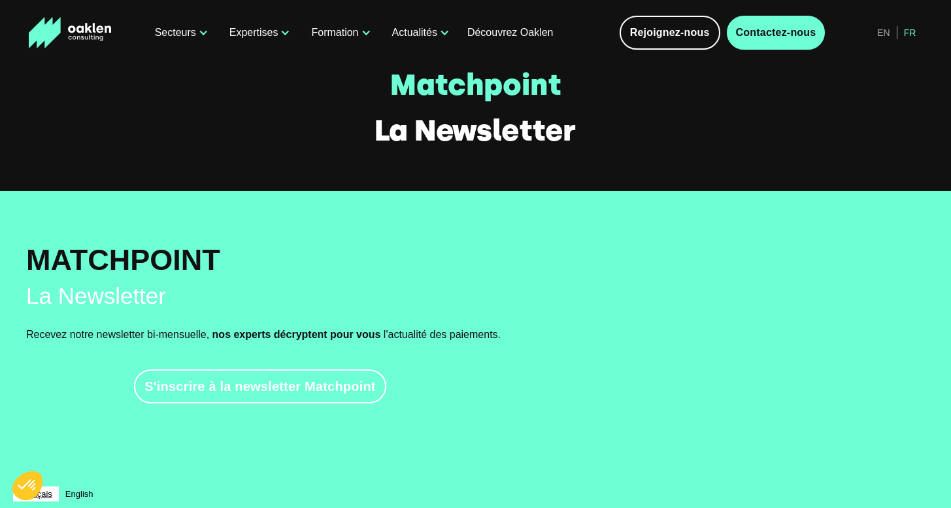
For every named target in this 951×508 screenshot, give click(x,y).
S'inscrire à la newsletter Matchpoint (259, 386)
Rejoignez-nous (670, 32)
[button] (179, 32)
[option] (79, 493)
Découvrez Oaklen (510, 32)
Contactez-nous (776, 32)
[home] (83, 33)
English (79, 494)
